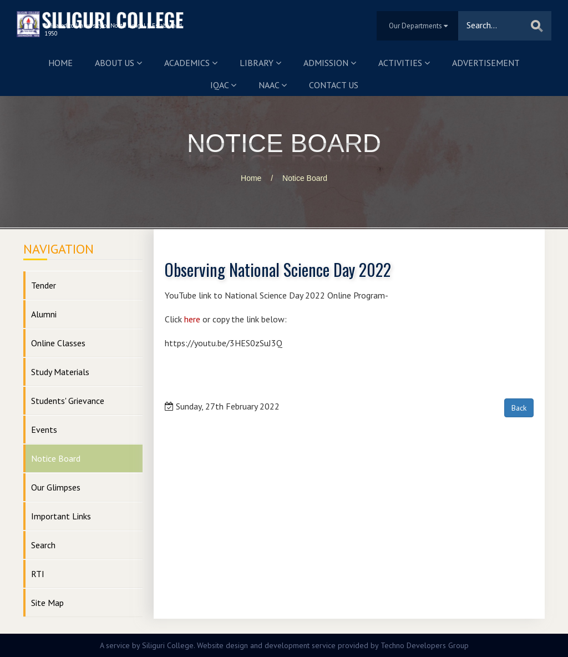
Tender (43, 285)
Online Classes (58, 342)
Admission (329, 62)
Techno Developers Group (425, 645)
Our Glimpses (55, 487)
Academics (190, 62)
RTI (37, 573)
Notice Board (304, 178)
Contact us (333, 84)
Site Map (47, 602)
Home (60, 62)
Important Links (61, 516)
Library (260, 62)
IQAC (223, 84)
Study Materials (60, 371)
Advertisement (486, 62)
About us (118, 62)
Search (43, 544)
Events (44, 429)
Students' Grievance (67, 400)
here (192, 319)
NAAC (272, 84)
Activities (404, 62)
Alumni (44, 314)
